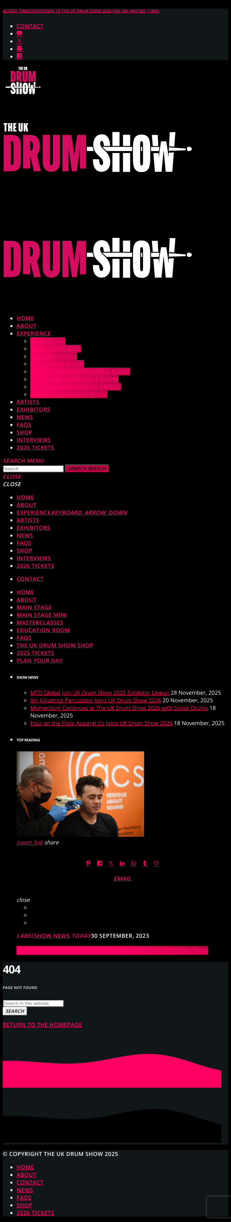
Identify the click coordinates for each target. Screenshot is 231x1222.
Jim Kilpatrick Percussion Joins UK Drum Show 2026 (95, 700)
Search (87, 468)
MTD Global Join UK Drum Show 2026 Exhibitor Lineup (99, 692)
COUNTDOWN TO (81, 11)
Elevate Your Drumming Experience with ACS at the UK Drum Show (112, 950)
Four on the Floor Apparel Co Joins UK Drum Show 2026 (101, 723)
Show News (52, 935)
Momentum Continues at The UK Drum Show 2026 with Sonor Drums (119, 708)
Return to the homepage (42, 1024)
